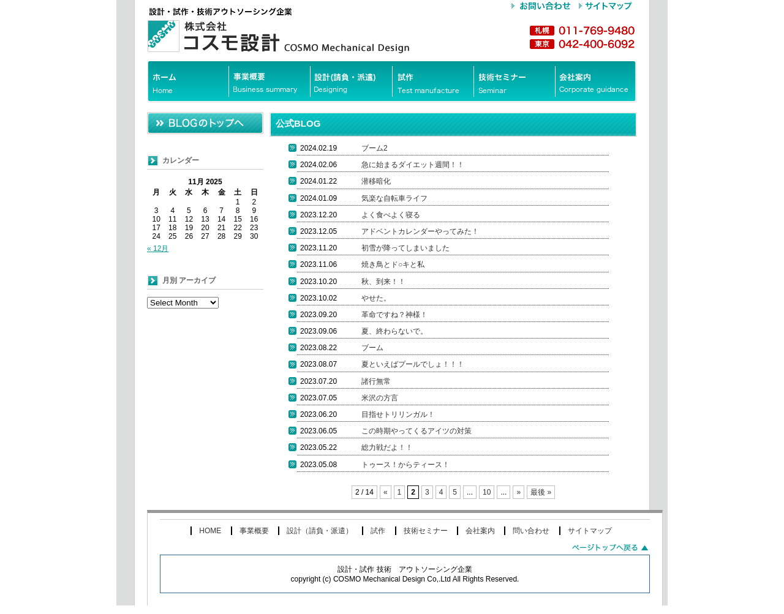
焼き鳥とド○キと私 (392, 264)
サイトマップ (590, 530)
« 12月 (157, 248)
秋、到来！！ (383, 281)
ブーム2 (374, 148)
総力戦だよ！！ (387, 447)
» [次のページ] (518, 492)
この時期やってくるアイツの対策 (416, 431)
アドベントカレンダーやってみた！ (420, 231)
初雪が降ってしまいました (405, 248)
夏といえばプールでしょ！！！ (412, 364)
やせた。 (376, 298)
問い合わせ (531, 530)
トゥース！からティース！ (405, 464)
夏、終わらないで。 (394, 331)
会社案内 (480, 530)
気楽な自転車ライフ (394, 198)
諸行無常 (376, 381)
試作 (378, 530)
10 (487, 492)
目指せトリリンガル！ (398, 414)
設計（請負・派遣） (320, 530)
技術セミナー (426, 530)
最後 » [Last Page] (540, 492)
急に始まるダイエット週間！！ (412, 164)
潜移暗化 (376, 181)
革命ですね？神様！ (394, 314)
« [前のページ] (385, 492)
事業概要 (254, 530)
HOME (210, 530)
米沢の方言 (379, 398)
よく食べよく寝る (390, 215)
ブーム (372, 347)
